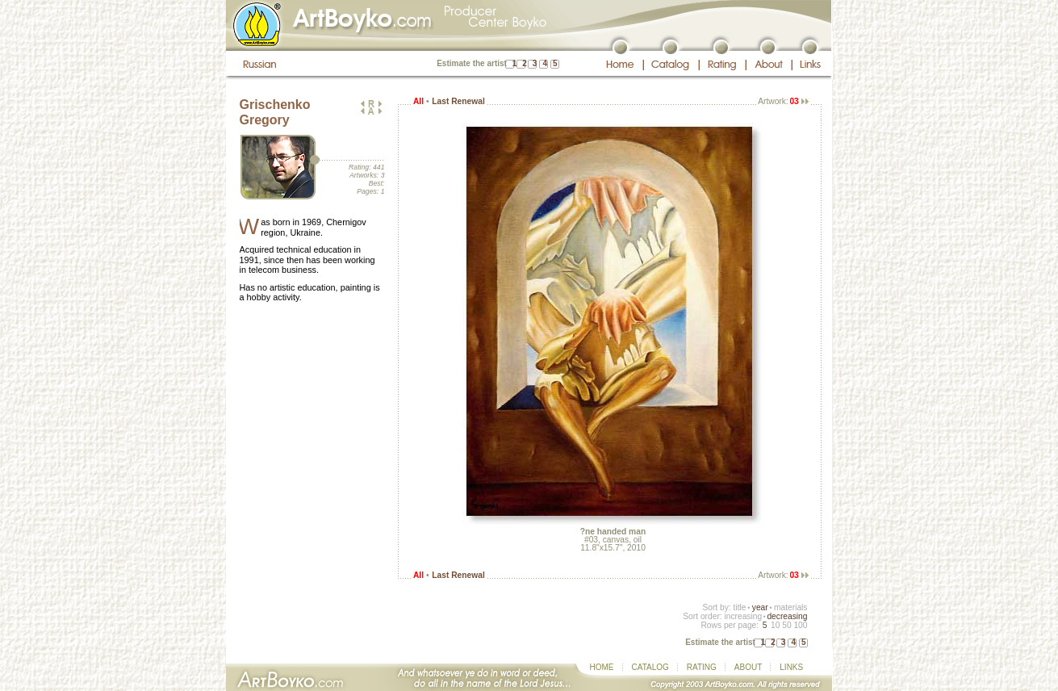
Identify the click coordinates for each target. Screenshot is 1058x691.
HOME (602, 667)
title (740, 607)
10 (775, 625)
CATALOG (650, 667)
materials (791, 607)
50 (786, 625)
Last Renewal (458, 101)
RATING (702, 667)
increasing (743, 616)
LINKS (791, 667)
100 (800, 625)
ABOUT (748, 667)
